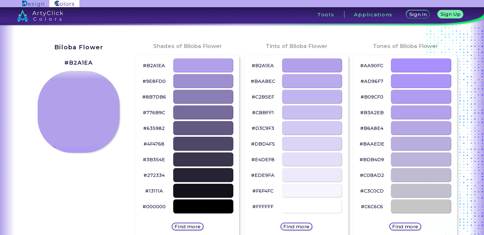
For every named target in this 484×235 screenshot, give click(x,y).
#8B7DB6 (154, 97)
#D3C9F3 (263, 128)
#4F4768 (153, 144)
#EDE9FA (263, 175)
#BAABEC (263, 81)
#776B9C (154, 113)
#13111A (154, 191)
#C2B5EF (263, 97)
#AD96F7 (371, 81)
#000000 (154, 207)
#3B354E (154, 160)
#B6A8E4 (371, 128)
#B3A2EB (372, 113)
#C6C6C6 (372, 207)
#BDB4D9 (371, 160)
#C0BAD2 (372, 175)
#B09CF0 (371, 97)
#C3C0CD (372, 191)
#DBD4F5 (263, 144)
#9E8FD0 (154, 81)
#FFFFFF (263, 207)
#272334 (154, 175)
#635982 (154, 128)
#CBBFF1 (263, 113)
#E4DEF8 (263, 160)
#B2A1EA (78, 62)
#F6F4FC (263, 191)
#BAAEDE (371, 144)
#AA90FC (371, 66)
